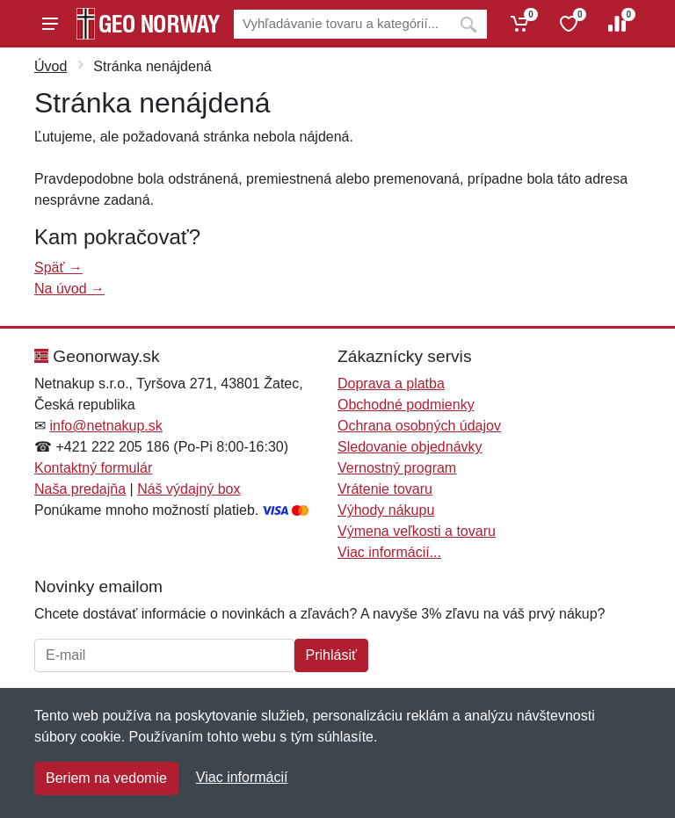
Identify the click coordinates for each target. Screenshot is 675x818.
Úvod (50, 66)
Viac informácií (242, 777)
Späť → (58, 267)
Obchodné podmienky (406, 404)
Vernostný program (397, 467)
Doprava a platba (391, 383)
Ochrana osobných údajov (419, 425)
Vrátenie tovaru (385, 488)
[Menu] (50, 24)
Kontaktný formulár (93, 467)
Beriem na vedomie (106, 778)
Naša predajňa (80, 488)
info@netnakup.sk (105, 425)
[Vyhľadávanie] (342, 24)
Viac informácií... (389, 552)
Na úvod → (69, 288)
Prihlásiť (331, 655)
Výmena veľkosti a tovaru (417, 531)
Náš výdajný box (188, 488)
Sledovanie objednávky (410, 446)
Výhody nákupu (386, 510)
